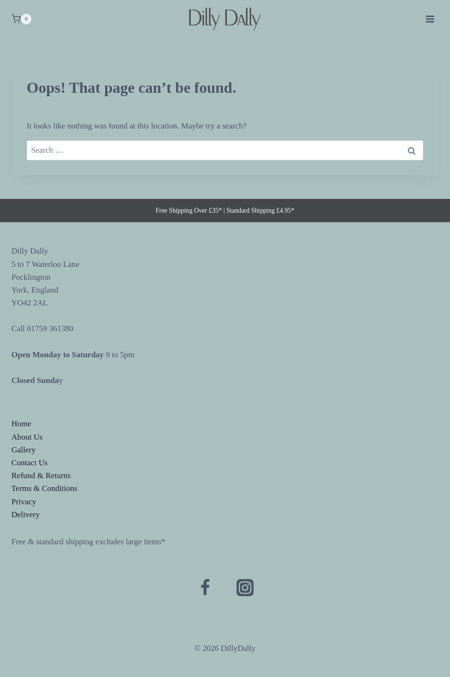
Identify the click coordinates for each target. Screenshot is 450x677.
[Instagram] (244, 587)
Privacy (23, 501)
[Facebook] (205, 587)
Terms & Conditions (44, 488)
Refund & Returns (41, 475)
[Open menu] (430, 18)
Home (21, 423)
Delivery (25, 514)
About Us (27, 437)
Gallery (23, 449)
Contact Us (29, 462)
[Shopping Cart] (21, 19)
